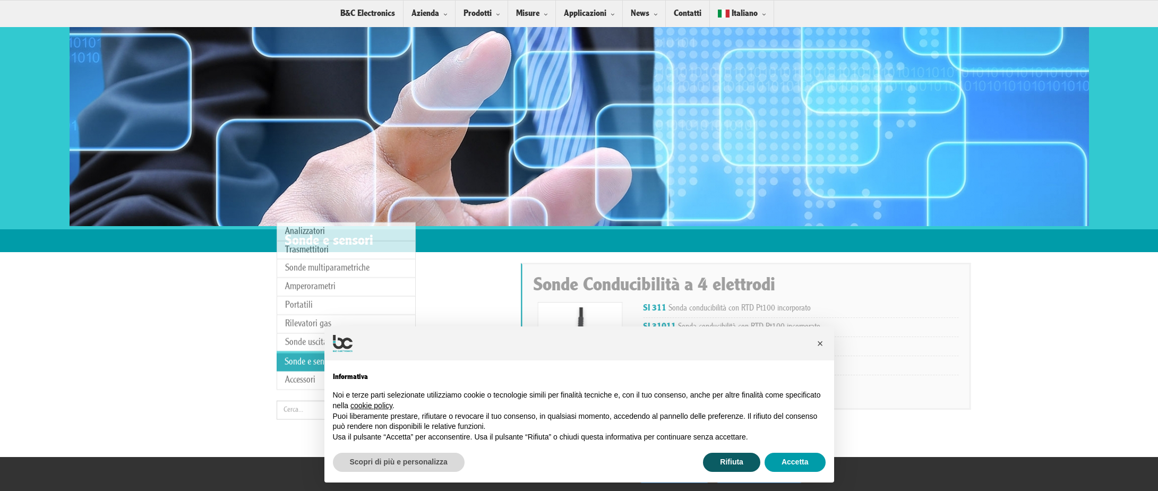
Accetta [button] (795, 462)
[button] (820, 343)
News (640, 13)
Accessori (300, 299)
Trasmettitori (307, 169)
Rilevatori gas (308, 243)
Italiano (738, 13)
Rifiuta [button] (731, 462)
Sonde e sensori (311, 281)
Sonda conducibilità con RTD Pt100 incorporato (904, 308)
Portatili (299, 224)
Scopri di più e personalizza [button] (399, 462)
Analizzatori (305, 150)
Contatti (687, 13)
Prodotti (478, 13)
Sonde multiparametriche (327, 187)
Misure (527, 13)
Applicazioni (585, 13)
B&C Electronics (367, 13)
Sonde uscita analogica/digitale (338, 261)
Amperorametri (310, 206)
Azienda (425, 13)
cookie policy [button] (371, 405)
